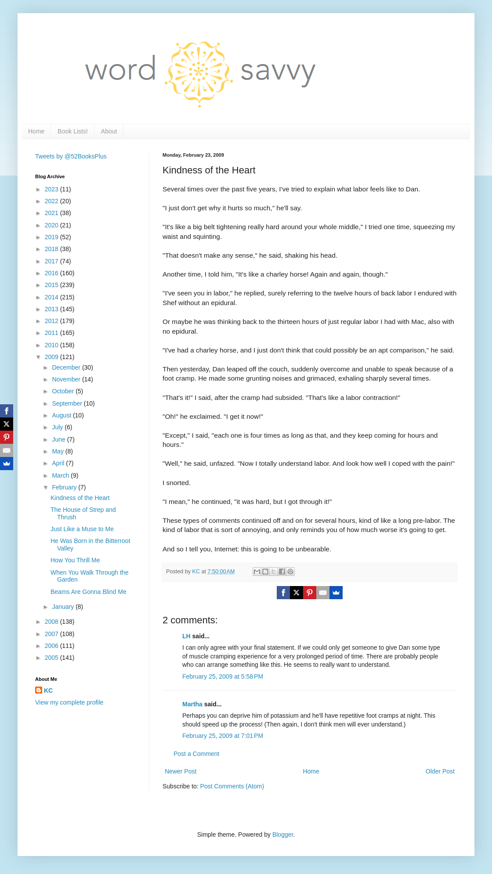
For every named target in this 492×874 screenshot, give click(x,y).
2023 (52, 189)
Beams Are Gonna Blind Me (89, 591)
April (59, 463)
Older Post (440, 771)
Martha (192, 704)
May (58, 451)
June (59, 439)
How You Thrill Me (75, 560)
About (109, 131)
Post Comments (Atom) (232, 786)
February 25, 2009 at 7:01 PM (222, 735)
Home (36, 131)
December (67, 367)
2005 (52, 657)
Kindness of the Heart (80, 497)
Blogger (282, 834)
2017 (52, 261)
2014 (52, 297)
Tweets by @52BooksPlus (71, 156)
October (64, 391)
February (65, 487)
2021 (52, 212)
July (58, 427)
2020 (52, 225)
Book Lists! (72, 131)
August (62, 415)
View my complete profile (69, 702)
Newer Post (180, 771)
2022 (52, 201)
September (67, 403)
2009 (52, 356)
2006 (52, 645)
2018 (52, 248)
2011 (52, 332)
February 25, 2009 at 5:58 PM (222, 676)
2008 (52, 621)
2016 (52, 273)
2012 (52, 320)
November (67, 379)
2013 (52, 309)
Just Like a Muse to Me (82, 528)
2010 (52, 345)
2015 (52, 284)
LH (186, 636)
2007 (52, 633)
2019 (52, 237)
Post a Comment (196, 753)
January (64, 606)
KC (48, 690)
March (61, 475)
